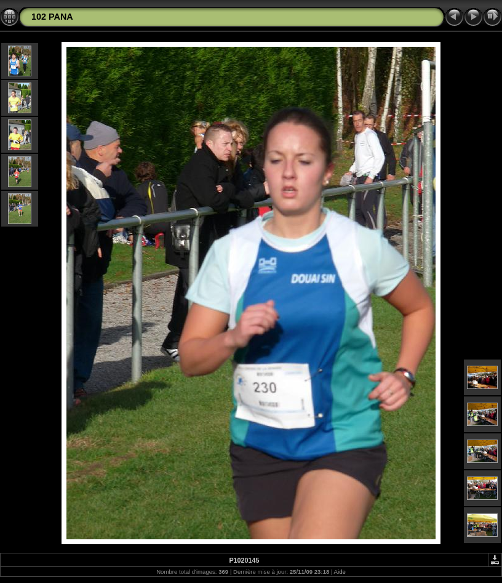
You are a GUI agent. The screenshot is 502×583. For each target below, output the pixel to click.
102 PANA (52, 17)
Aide (340, 571)
